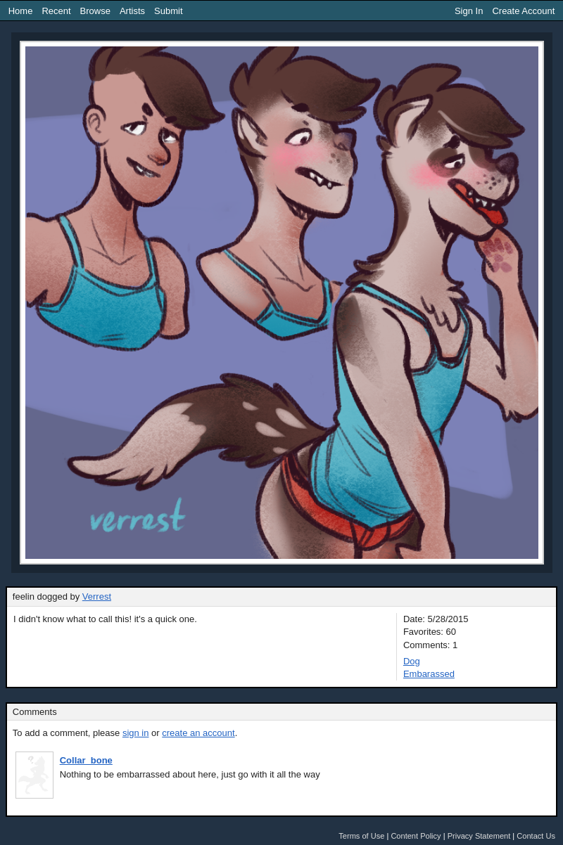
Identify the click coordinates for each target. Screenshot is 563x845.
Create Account (523, 11)
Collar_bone (86, 760)
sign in (135, 733)
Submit (168, 11)
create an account (198, 733)
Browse (95, 11)
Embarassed (429, 674)
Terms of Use (361, 836)
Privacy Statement (479, 836)
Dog (411, 661)
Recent (56, 11)
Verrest (96, 596)
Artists (132, 11)
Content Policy (416, 836)
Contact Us (536, 836)
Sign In (469, 11)
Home (20, 11)
